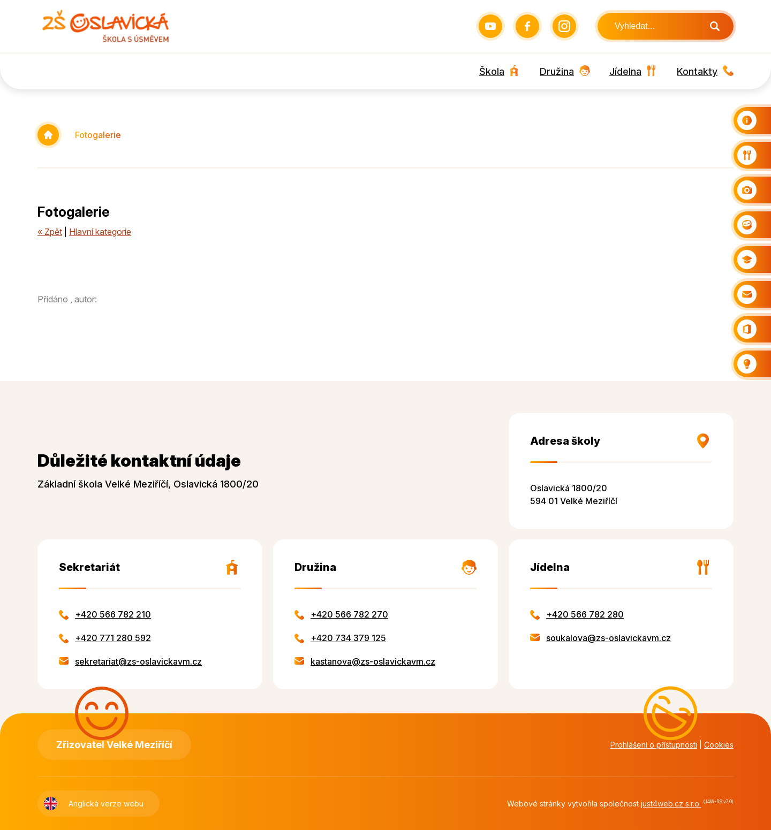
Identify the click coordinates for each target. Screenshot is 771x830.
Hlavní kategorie (100, 231)
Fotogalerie (98, 135)
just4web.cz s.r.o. (671, 803)
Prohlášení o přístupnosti (653, 744)
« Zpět (49, 231)
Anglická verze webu (106, 803)
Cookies (719, 744)
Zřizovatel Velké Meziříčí (114, 744)
